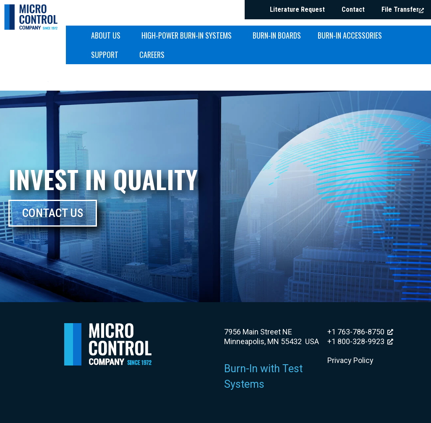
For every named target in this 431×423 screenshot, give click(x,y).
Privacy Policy (350, 360)
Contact (353, 9)
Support (107, 54)
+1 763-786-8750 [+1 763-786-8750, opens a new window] (360, 331)
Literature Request (297, 9)
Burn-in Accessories (352, 35)
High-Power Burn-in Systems (188, 35)
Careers (152, 54)
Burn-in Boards (277, 35)
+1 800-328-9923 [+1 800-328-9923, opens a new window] (360, 341)
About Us (108, 35)
